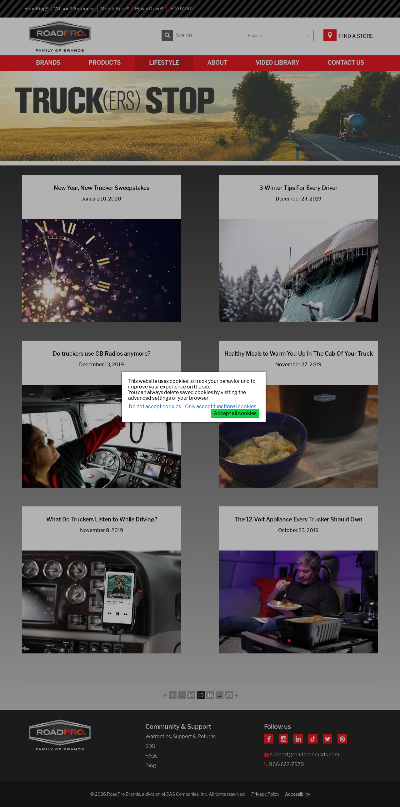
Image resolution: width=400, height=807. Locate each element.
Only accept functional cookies (220, 406)
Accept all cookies (235, 413)
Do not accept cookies (155, 406)
